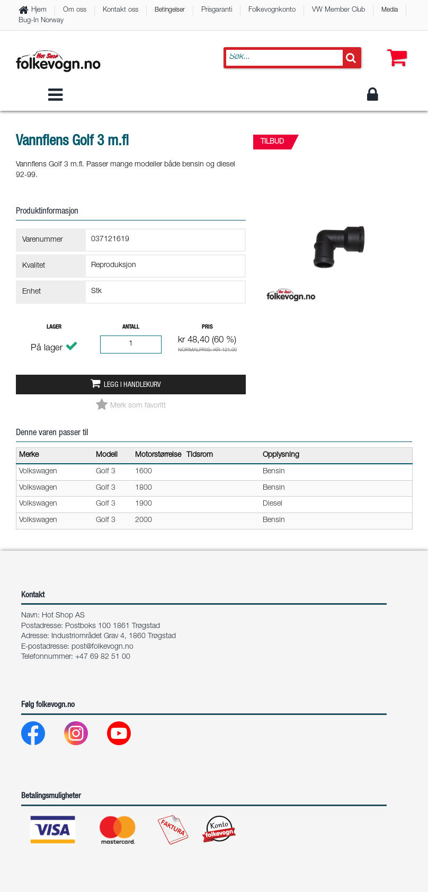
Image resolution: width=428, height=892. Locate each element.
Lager (54, 327)
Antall (130, 327)
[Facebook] (41, 735)
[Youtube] (127, 735)
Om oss (74, 10)
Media (389, 10)
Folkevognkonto (272, 10)
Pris (207, 327)
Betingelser (170, 10)
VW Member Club (338, 10)
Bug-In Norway (41, 20)
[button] (394, 47)
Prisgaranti (216, 10)
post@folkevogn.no (102, 647)
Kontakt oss (120, 10)
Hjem (39, 10)
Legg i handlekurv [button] (132, 385)
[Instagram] (84, 735)
